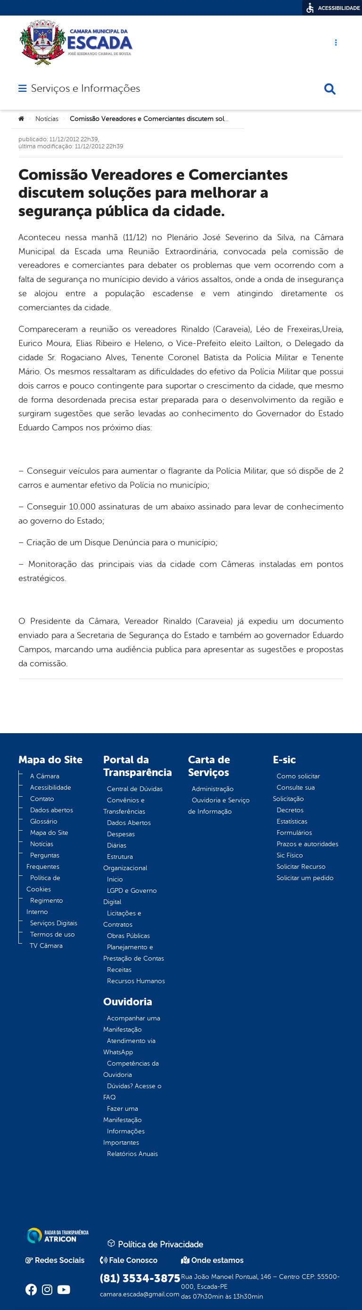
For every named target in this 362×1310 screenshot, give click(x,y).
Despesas (121, 834)
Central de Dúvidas (135, 788)
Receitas (119, 969)
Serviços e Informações (85, 88)
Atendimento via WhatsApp (129, 1046)
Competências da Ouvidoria (131, 1069)
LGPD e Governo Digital (130, 896)
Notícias (46, 118)
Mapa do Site (49, 832)
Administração (213, 788)
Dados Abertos (129, 822)
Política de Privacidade (155, 1244)
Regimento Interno (44, 906)
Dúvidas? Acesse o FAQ (132, 1092)
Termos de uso (52, 934)
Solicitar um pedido (305, 877)
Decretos (290, 810)
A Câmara (44, 776)
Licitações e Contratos (122, 919)
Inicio (115, 879)
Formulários (294, 832)
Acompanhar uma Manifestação (131, 1024)
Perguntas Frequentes (42, 861)
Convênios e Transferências (124, 806)
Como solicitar (298, 776)
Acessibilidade (50, 787)
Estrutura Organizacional (125, 862)
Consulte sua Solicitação (294, 793)
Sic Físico (290, 855)
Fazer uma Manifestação (122, 1114)
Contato (42, 798)
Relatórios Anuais (132, 1153)
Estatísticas (292, 821)
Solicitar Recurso (301, 866)
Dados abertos (51, 810)
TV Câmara (46, 945)
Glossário (44, 821)
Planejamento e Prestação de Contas (133, 953)
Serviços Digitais (53, 923)
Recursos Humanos (136, 981)
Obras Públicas (128, 935)
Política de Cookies (43, 883)
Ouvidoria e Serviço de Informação (219, 806)
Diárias (116, 845)
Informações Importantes (124, 1137)
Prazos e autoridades (307, 844)
